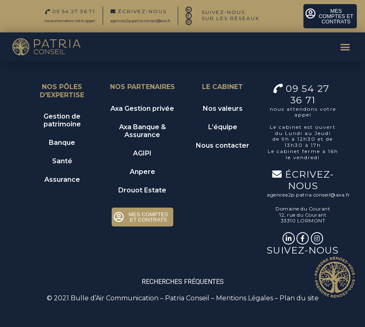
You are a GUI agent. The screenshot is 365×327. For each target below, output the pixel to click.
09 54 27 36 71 (309, 94)
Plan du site (299, 298)
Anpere (142, 172)
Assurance (62, 179)
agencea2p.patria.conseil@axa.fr (140, 20)
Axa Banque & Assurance (142, 131)
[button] (345, 47)
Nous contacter (222, 145)
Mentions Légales (244, 298)
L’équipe (222, 127)
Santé (62, 161)
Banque (62, 142)
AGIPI (142, 153)
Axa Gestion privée (142, 108)
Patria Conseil (187, 298)
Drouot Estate (142, 190)
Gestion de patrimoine (62, 120)
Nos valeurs (223, 108)
